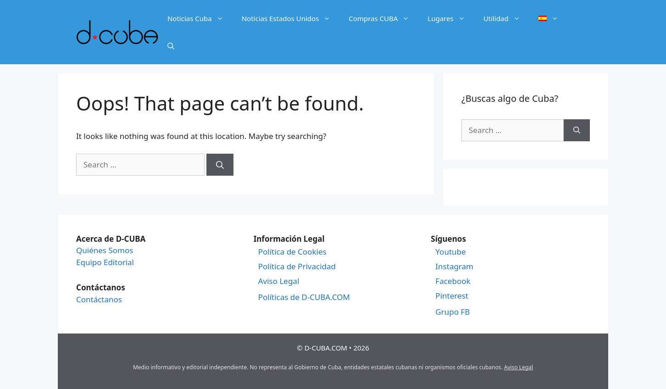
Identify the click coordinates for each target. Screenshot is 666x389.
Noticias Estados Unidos (291, 18)
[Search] (219, 165)
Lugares (450, 18)
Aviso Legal (279, 281)
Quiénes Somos (104, 250)
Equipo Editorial (105, 262)
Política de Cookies (292, 252)
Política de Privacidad (297, 266)
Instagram (454, 266)
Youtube (450, 252)
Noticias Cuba (200, 18)
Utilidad (506, 18)
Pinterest (451, 296)
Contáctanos (99, 299)
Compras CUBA (383, 18)
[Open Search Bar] (170, 46)
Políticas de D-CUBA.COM (304, 297)
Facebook (452, 281)
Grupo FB (452, 312)
